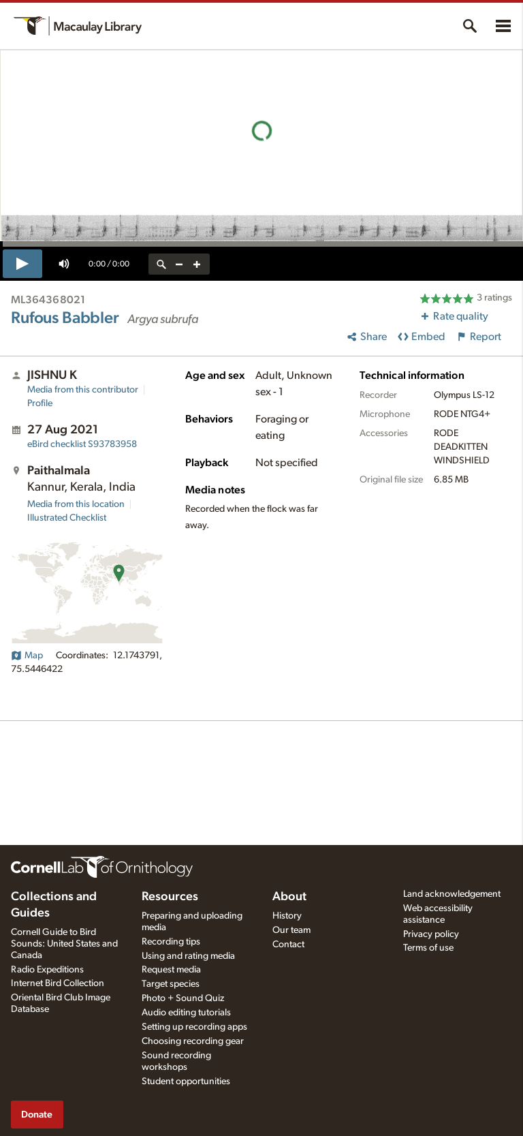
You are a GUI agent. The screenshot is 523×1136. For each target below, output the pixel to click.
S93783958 (82, 444)
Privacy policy (431, 934)
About (289, 897)
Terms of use (428, 948)
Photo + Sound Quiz (183, 998)
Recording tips (171, 942)
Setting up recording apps (194, 1027)
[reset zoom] (161, 264)
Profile (39, 403)
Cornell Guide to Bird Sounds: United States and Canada (64, 943)
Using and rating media (188, 956)
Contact (288, 944)
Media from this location (76, 504)
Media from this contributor (82, 390)
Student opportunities (186, 1081)
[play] (22, 263)
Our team (291, 930)
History (287, 916)
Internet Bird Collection (57, 983)
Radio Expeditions (47, 969)
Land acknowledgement (452, 894)
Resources (170, 897)
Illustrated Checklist (66, 518)
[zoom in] (196, 264)
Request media (171, 969)
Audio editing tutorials (186, 1012)
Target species (171, 984)
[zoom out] (179, 264)
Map (27, 655)
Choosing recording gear (193, 1041)
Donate (36, 1114)
